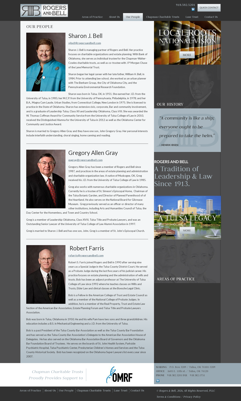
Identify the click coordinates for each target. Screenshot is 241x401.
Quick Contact (209, 7)
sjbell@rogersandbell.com (84, 43)
